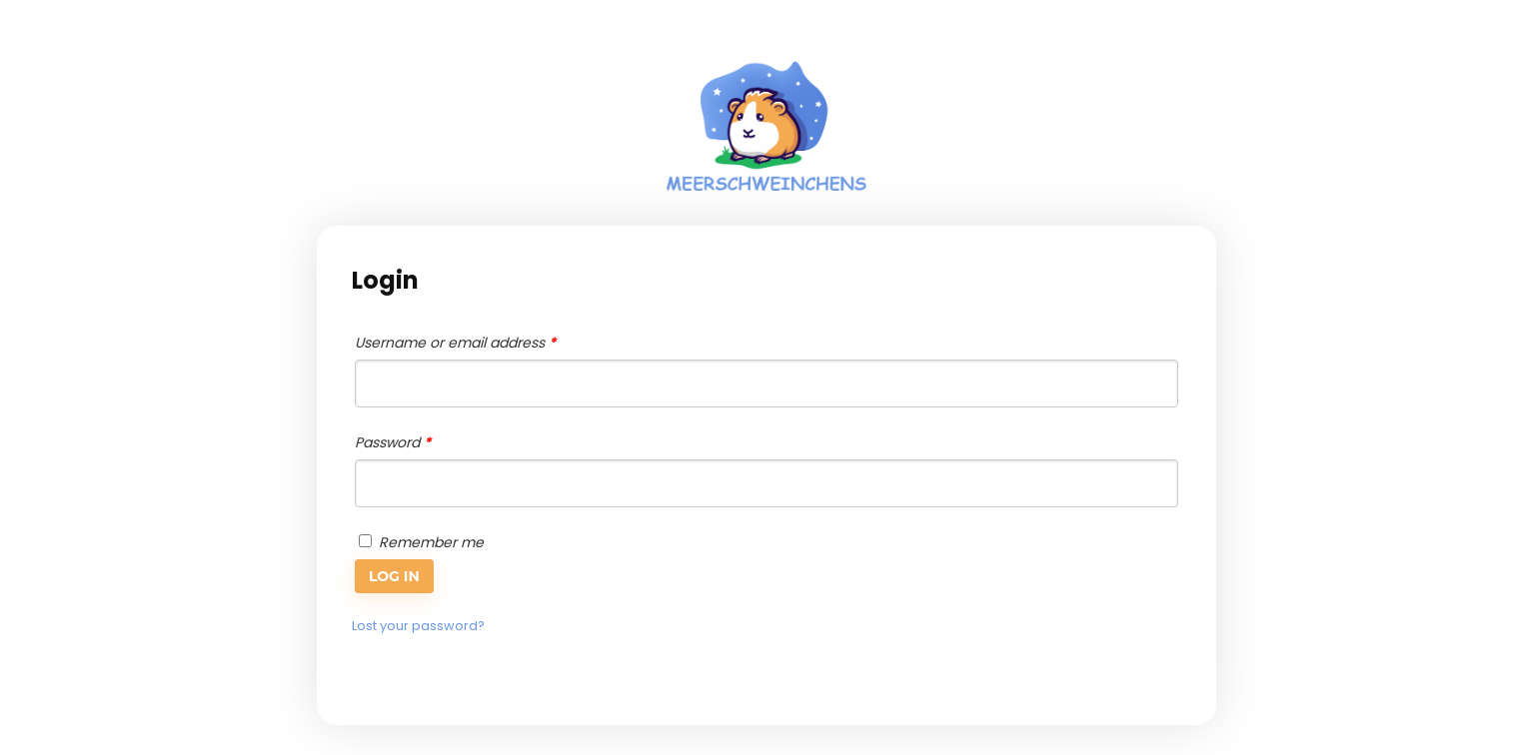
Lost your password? (418, 625)
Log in (394, 576)
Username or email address (455, 343)
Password (393, 442)
